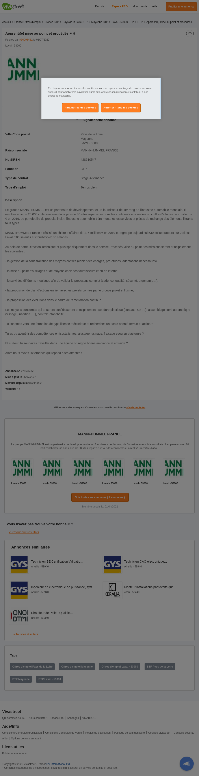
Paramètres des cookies (80, 107)
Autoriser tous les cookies (121, 107)
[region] (101, 98)
